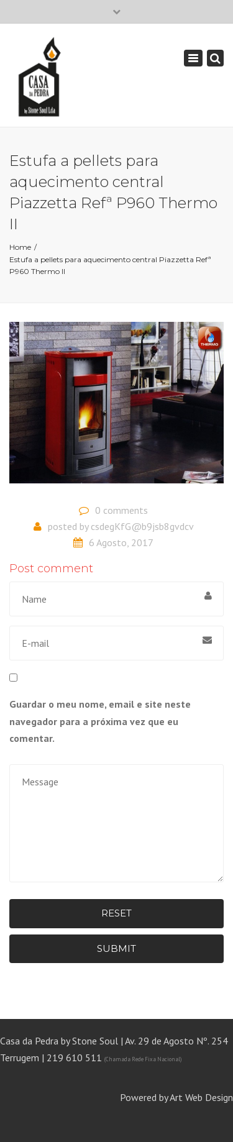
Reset (116, 913)
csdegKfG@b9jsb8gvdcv (142, 526)
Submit (116, 948)
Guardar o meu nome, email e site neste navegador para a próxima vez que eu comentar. (100, 721)
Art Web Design (201, 1097)
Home (20, 247)
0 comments (121, 510)
